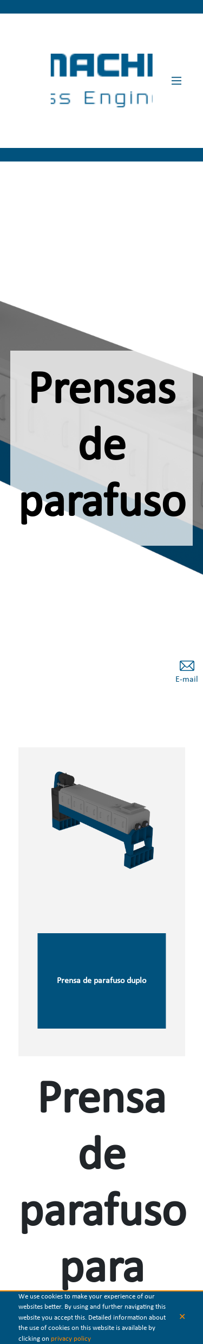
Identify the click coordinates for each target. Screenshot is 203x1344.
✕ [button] (182, 1317)
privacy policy (71, 1338)
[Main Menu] (176, 81)
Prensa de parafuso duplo (101, 983)
